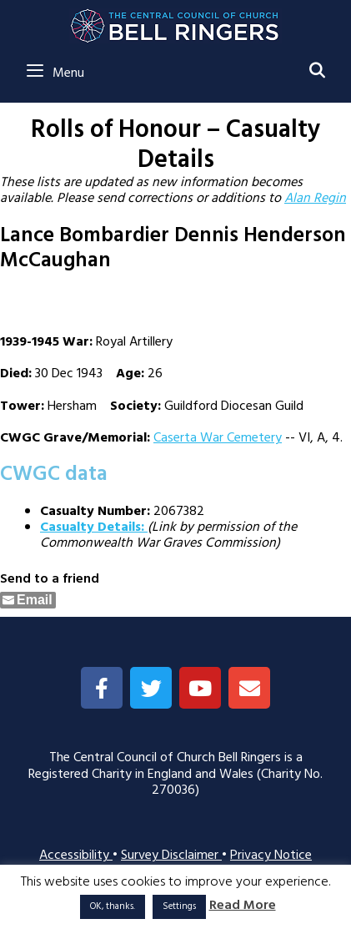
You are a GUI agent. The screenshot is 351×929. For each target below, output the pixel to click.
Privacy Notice (271, 855)
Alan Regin (315, 199)
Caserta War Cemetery (217, 438)
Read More (242, 906)
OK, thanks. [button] (112, 906)
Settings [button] (179, 906)
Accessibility (76, 855)
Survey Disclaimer (171, 855)
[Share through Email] (28, 600)
